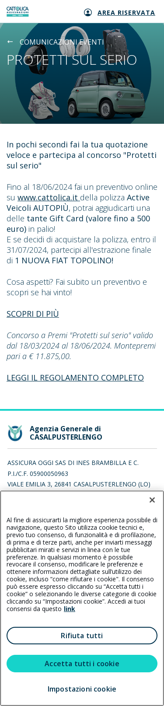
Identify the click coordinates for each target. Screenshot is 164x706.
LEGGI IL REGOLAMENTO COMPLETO (75, 377)
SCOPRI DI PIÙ (33, 313)
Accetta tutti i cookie (82, 663)
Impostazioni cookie (82, 689)
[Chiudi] (152, 500)
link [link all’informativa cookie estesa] (69, 609)
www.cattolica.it (48, 197)
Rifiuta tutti (82, 635)
